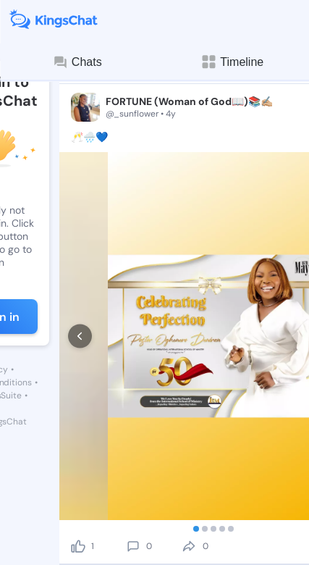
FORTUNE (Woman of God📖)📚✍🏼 (189, 101)
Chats (77, 62)
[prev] (80, 336)
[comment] (133, 546)
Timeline (231, 62)
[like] (78, 546)
